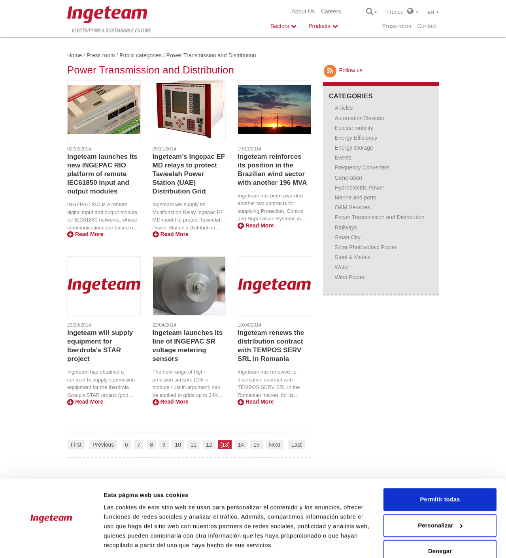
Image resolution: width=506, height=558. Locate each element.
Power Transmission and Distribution (380, 217)
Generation (348, 178)
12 (209, 445)
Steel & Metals (352, 257)
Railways (346, 227)
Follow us (343, 70)
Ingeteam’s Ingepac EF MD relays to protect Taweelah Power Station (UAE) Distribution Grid (189, 174)
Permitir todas (440, 475)
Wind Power (349, 277)
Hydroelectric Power (359, 187)
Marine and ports (355, 197)
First (76, 445)
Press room (397, 26)
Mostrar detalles (127, 542)
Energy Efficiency (356, 138)
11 (194, 445)
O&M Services (352, 207)
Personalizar (440, 500)
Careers (331, 11)
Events (343, 157)
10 (178, 445)
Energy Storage (354, 148)
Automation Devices (359, 118)
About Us (303, 11)
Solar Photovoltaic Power (365, 247)
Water (342, 267)
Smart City (348, 237)
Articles (344, 108)
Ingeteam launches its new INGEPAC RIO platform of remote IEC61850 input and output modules (102, 174)
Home (74, 55)
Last (296, 445)
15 (256, 445)
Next (274, 445)
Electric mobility (354, 128)
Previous (103, 445)
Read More (85, 234)
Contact (427, 26)
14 (241, 445)
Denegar (440, 526)
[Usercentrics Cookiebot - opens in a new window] (51, 543)
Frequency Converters (362, 167)
